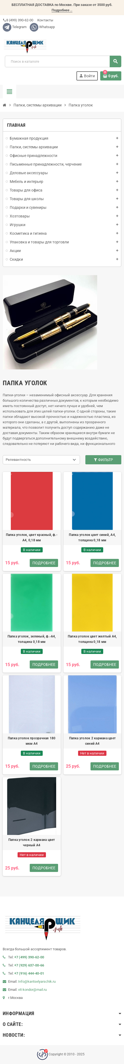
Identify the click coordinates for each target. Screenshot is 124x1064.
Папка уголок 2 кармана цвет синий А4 (92, 741)
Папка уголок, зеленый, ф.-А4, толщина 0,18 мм (32, 639)
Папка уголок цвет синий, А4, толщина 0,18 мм (92, 537)
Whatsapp (42, 27)
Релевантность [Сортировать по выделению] (18, 460)
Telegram (14, 27)
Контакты (44, 20)
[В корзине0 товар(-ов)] (110, 75)
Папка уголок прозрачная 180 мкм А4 (31, 741)
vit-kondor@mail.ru (32, 990)
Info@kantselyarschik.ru (37, 981)
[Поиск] (63, 61)
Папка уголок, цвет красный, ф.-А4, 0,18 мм (32, 537)
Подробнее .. (62, 10)
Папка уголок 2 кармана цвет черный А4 (31, 842)
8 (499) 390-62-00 (18, 20)
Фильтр (103, 460)
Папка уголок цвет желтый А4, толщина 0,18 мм (92, 639)
